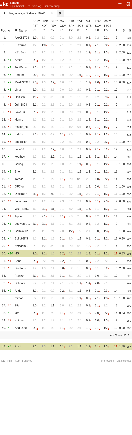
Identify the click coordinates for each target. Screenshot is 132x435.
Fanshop (27, 360)
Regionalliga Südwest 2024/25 (28, 13)
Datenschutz (124, 360)
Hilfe (10, 360)
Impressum (107, 360)
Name (21, 30)
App (17, 360)
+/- (9, 30)
